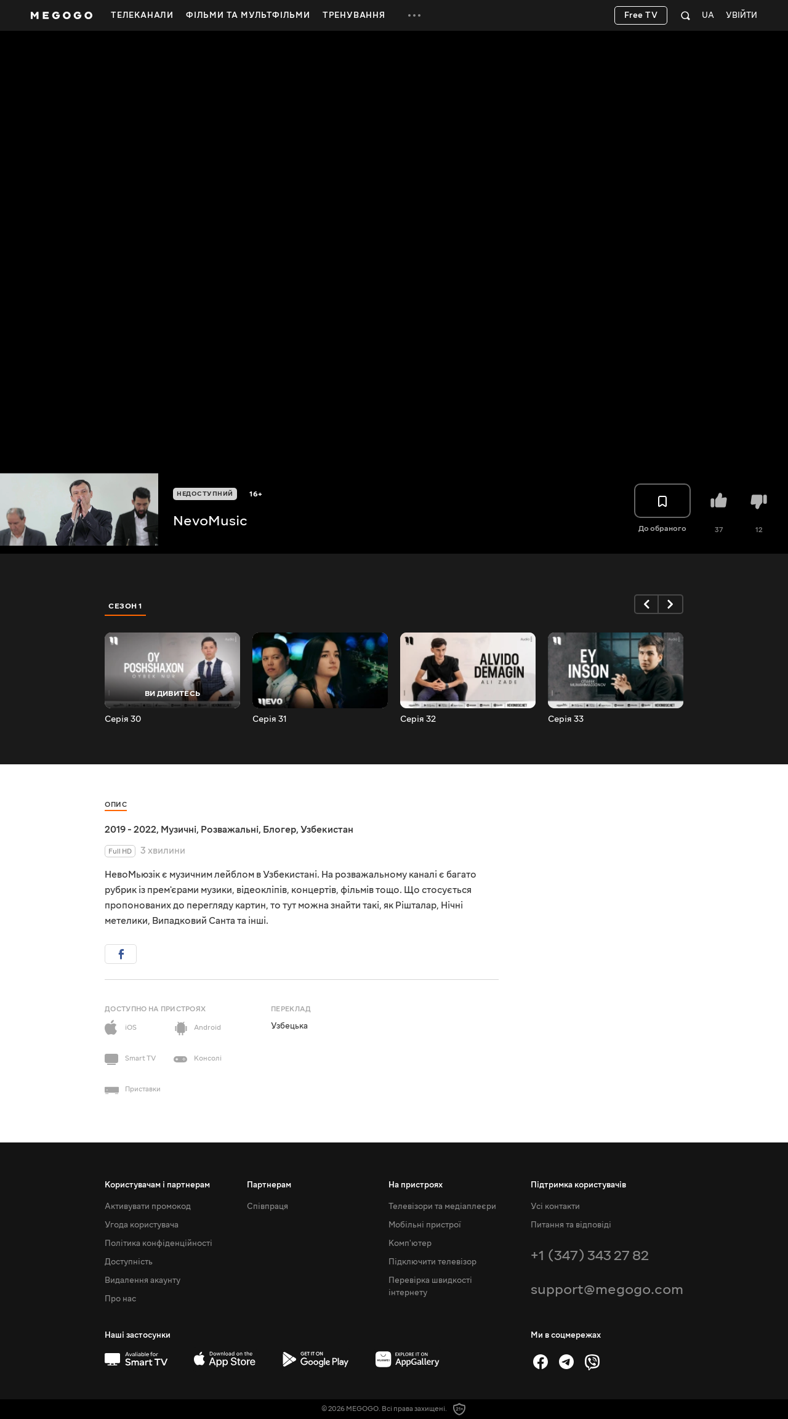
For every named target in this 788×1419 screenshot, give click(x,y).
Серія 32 (418, 719)
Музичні (178, 829)
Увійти (741, 15)
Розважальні (230, 829)
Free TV (641, 15)
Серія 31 (269, 719)
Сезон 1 (125, 606)
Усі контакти (555, 1206)
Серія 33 (566, 719)
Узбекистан (326, 829)
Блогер (279, 829)
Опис (116, 804)
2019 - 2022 (130, 829)
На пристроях (415, 1185)
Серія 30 (123, 719)
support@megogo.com (607, 1289)
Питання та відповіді (571, 1225)
